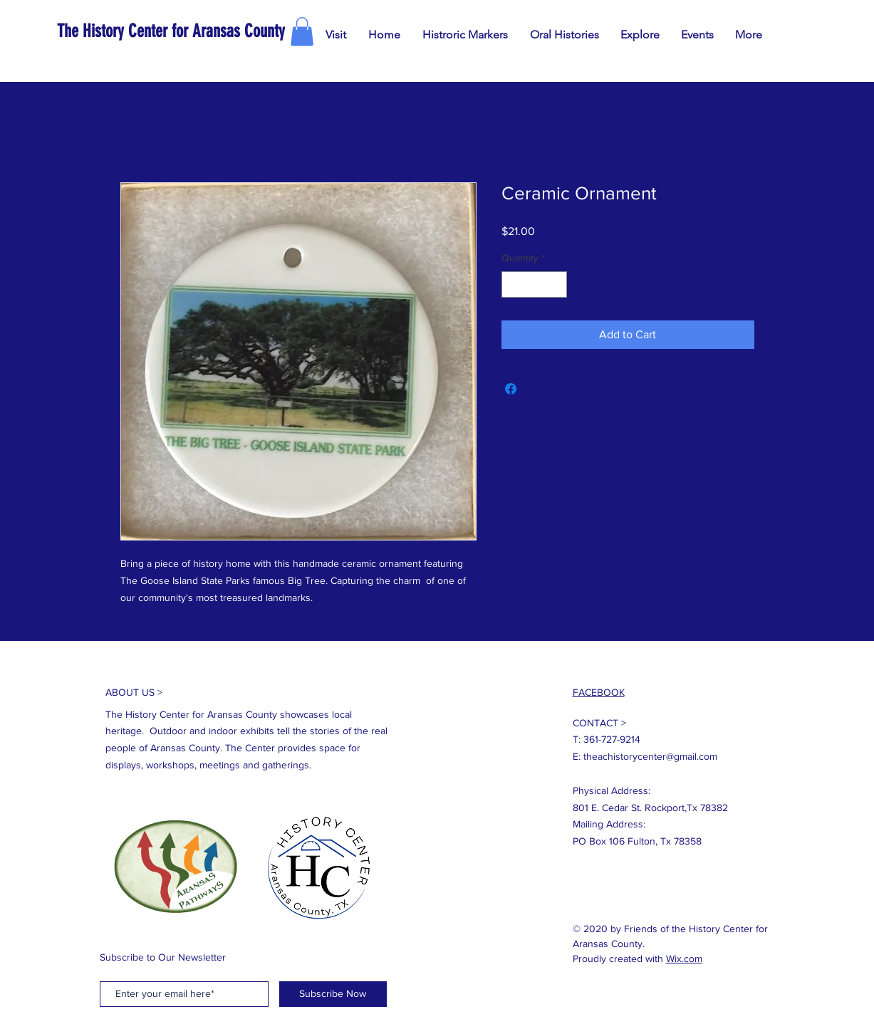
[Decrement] (512, 284)
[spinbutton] (534, 284)
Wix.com (684, 958)
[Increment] (556, 284)
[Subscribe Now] (333, 994)
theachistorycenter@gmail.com (650, 756)
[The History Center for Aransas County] (221, 31)
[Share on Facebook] (510, 388)
